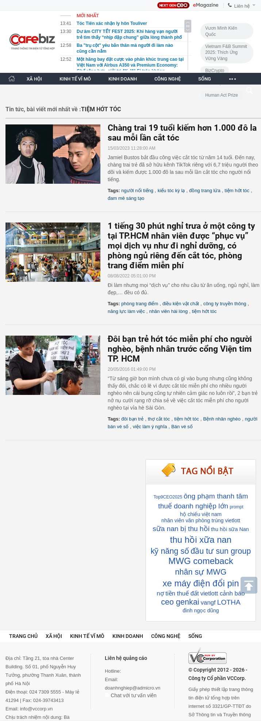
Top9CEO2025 (167, 497)
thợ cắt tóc (159, 419)
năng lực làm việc (126, 311)
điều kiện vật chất (180, 303)
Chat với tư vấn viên (131, 695)
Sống (195, 636)
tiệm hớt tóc (236, 190)
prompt (236, 506)
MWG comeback (200, 561)
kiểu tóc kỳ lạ (171, 190)
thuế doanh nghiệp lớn (193, 506)
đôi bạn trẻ (132, 419)
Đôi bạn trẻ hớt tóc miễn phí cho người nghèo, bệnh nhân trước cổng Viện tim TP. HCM (180, 349)
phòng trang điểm (139, 303)
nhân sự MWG (201, 571)
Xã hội (54, 636)
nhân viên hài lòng (168, 311)
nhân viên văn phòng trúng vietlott (200, 520)
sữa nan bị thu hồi (181, 529)
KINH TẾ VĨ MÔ (75, 79)
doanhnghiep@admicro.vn (132, 688)
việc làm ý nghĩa (150, 426)
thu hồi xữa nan (200, 540)
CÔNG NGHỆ (167, 79)
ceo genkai (180, 601)
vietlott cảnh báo (222, 593)
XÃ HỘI (34, 79)
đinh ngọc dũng (201, 610)
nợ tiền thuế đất (178, 593)
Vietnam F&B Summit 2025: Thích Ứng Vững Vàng (226, 52)
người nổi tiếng (137, 190)
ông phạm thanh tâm (216, 496)
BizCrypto (214, 70)
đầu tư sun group (221, 551)
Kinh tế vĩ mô (87, 636)
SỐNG (204, 79)
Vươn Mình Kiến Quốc (221, 31)
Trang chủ (23, 636)
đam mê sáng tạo (126, 198)
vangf (208, 602)
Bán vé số (182, 426)
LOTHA (229, 602)
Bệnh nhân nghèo (222, 419)
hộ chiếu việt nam (201, 514)
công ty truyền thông (224, 303)
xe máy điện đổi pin (200, 583)
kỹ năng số (170, 551)
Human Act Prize (221, 95)
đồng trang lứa (204, 190)
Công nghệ (165, 636)
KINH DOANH (122, 79)
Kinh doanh (127, 636)
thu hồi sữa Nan (230, 529)
